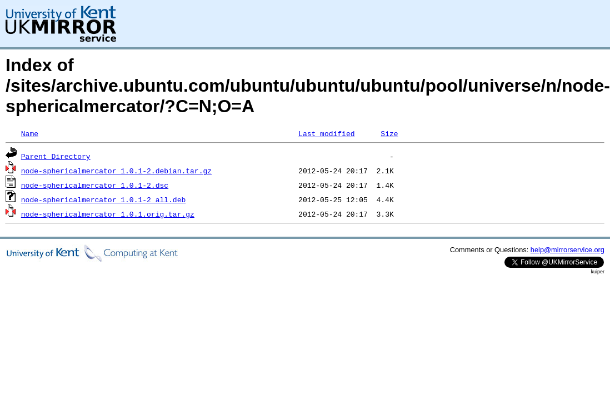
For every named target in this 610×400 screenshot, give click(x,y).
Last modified (326, 133)
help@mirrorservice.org (567, 250)
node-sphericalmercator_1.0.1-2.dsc (94, 185)
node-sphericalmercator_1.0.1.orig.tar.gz (107, 214)
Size (389, 133)
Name (29, 133)
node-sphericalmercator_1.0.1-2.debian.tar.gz (116, 171)
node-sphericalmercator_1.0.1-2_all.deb (103, 199)
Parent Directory (56, 156)
